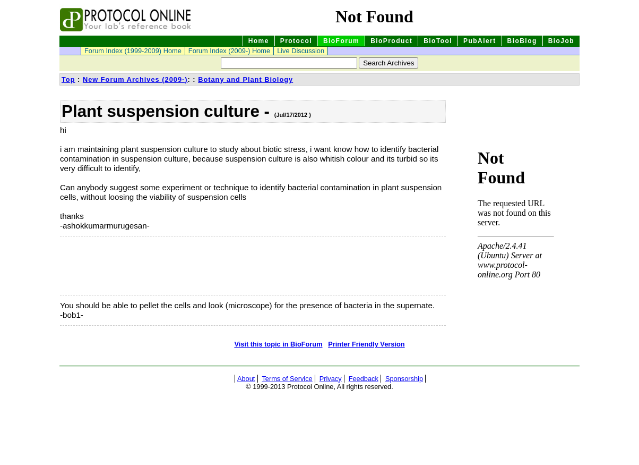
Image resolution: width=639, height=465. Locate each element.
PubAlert (479, 41)
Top (68, 79)
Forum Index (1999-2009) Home (133, 51)
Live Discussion (300, 51)
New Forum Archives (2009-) (135, 79)
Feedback (363, 379)
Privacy (331, 379)
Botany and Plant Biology (245, 79)
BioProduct (391, 41)
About (246, 379)
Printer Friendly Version (366, 344)
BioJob (561, 41)
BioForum (341, 41)
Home (258, 41)
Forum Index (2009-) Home (229, 51)
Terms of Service (287, 379)
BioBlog (522, 41)
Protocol (296, 41)
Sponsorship (404, 379)
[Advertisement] (113, 266)
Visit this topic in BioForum (278, 344)
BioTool (438, 41)
